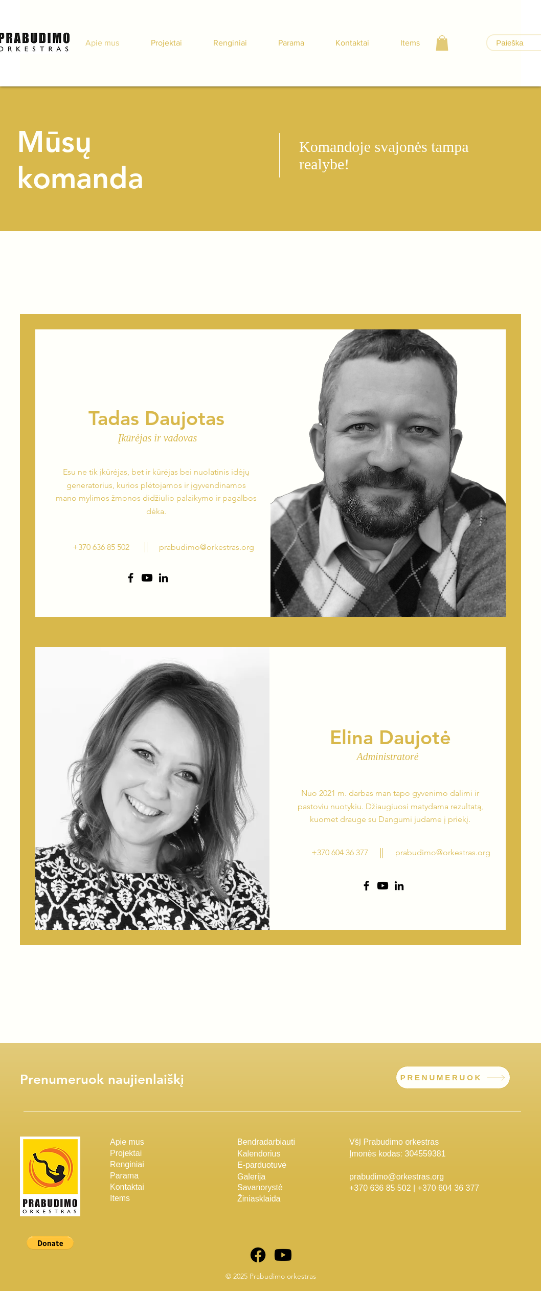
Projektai (126, 1153)
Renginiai (127, 1164)
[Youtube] (147, 577)
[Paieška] (509, 42)
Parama (124, 1175)
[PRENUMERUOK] (453, 1077)
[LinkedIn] (163, 577)
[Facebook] (130, 577)
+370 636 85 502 (380, 1188)
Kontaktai (127, 1187)
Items (120, 1198)
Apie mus (127, 1142)
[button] (442, 43)
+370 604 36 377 (449, 1188)
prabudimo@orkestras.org (206, 547)
